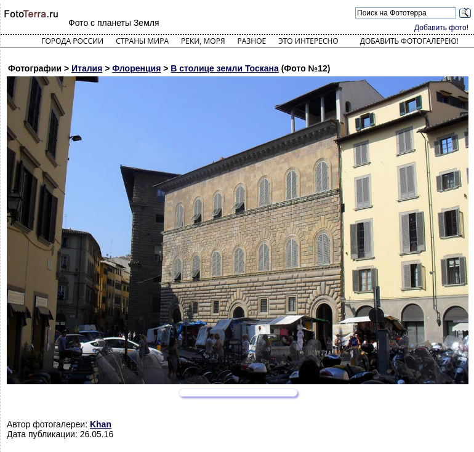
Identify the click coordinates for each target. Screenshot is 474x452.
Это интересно (308, 41)
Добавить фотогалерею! (409, 41)
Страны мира (142, 41)
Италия (86, 68)
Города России (72, 41)
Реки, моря (203, 41)
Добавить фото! (441, 27)
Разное (252, 41)
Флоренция (136, 68)
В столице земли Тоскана (224, 68)
